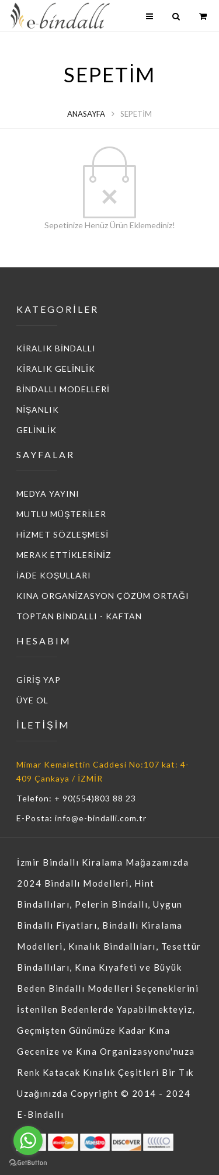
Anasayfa (86, 113)
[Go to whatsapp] (28, 1140)
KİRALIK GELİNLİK (55, 369)
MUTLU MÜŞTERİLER (61, 514)
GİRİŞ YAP (38, 680)
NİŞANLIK (37, 409)
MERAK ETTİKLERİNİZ (64, 555)
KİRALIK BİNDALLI (56, 348)
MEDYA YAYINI (47, 493)
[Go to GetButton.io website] (28, 1163)
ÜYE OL (32, 700)
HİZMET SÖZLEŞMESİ (62, 534)
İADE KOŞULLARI (53, 575)
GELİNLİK (36, 430)
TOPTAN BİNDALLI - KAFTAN (79, 616)
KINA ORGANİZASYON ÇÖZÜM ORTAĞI (102, 596)
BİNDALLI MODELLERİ (63, 389)
